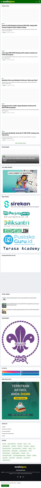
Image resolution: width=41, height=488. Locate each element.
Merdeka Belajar (15, 450)
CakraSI (3, 435)
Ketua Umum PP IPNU (6, 448)
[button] (1, 2)
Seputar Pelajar (19, 457)
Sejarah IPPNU (12, 457)
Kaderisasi (32, 446)
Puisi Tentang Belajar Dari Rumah (19, 455)
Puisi (28, 453)
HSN (29, 443)
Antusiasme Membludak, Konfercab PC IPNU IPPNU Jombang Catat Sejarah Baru (20, 134)
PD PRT (30, 450)
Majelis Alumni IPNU (6, 450)
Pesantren (23, 453)
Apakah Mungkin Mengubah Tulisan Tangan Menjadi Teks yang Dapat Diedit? (21, 297)
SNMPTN (34, 455)
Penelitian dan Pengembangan (8, 433)
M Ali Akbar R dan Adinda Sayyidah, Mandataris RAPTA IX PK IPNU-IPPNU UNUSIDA (23, 309)
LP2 (34, 448)
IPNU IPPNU (14, 446)
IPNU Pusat (20, 446)
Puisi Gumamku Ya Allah (7, 455)
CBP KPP (4, 443)
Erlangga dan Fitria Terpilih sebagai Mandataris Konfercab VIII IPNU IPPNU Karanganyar (19, 106)
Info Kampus (26, 446)
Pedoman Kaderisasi (6, 453)
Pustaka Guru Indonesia (6, 429)
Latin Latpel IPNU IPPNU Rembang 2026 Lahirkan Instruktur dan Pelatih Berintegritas (19, 54)
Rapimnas (29, 455)
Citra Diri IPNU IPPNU (11, 443)
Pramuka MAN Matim (6, 431)
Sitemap (19, 482)
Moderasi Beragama (23, 450)
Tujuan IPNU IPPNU (6, 460)
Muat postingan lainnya (20, 143)
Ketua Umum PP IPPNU (16, 448)
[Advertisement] (20, 283)
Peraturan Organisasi (15, 453)
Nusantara (11, 473)
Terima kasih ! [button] (5, 485)
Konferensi (25, 448)
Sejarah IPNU (5, 457)
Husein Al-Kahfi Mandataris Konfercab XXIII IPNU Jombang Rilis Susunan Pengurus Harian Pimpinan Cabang (19, 26)
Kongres (30, 448)
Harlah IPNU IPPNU (6, 446)
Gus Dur (25, 443)
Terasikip (3, 426)
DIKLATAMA (19, 443)
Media (2, 472)
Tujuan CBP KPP (27, 457)
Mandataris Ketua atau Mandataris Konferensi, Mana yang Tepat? (20, 80)
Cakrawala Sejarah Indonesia (26, 473)
